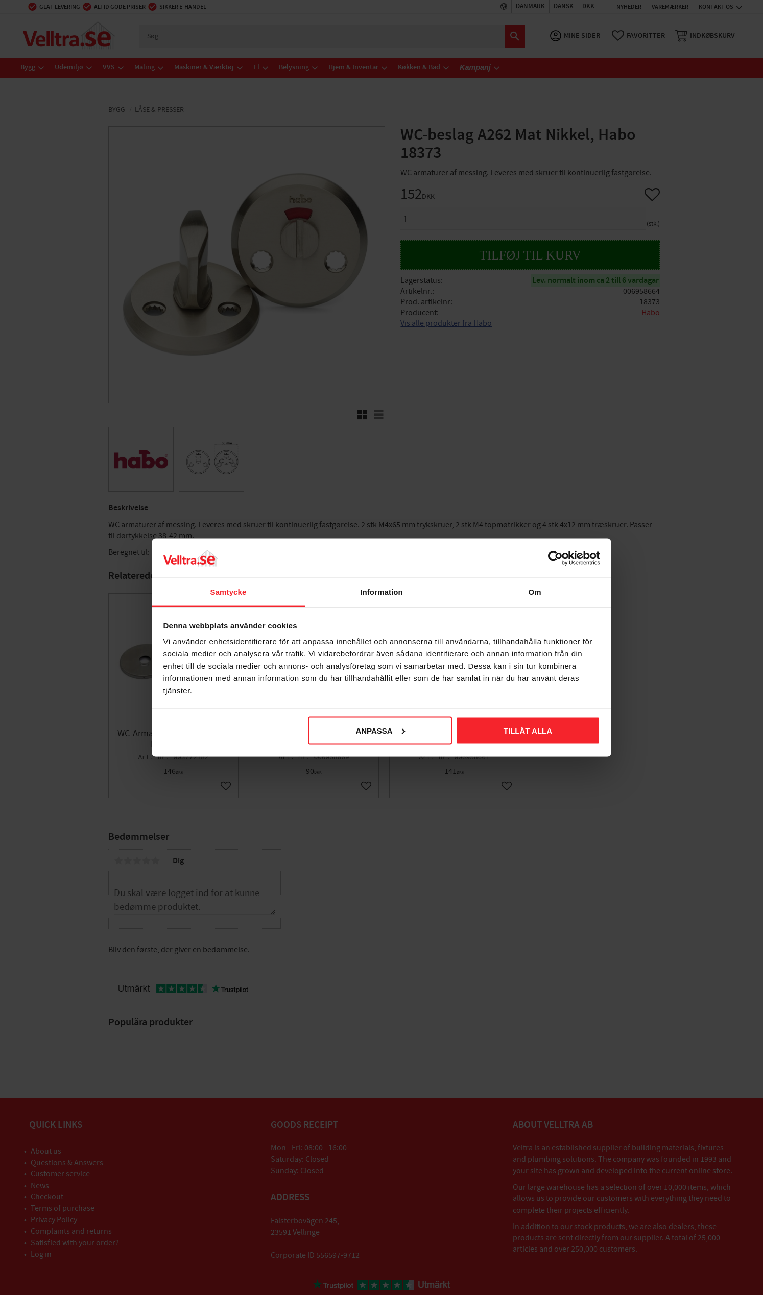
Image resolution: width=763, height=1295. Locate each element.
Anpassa (379, 730)
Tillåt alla (528, 730)
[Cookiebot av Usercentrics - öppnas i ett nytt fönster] (555, 558)
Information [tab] (381, 591)
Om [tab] (534, 591)
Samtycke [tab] (228, 591)
